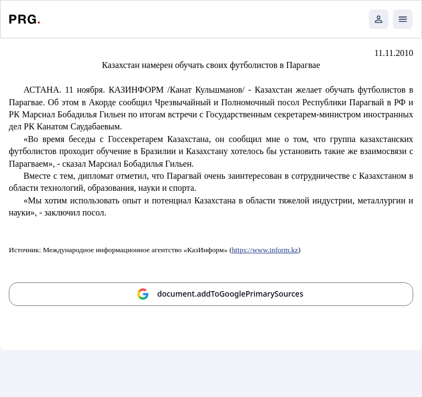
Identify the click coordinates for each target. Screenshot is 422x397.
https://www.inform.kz (265, 250)
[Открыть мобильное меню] (403, 19)
